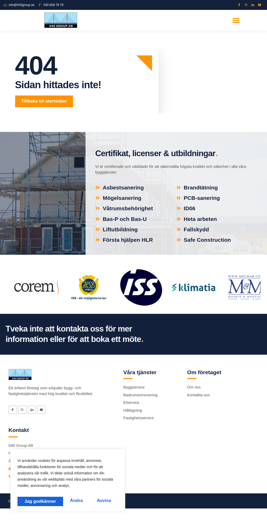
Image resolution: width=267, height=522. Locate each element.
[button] (236, 20)
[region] (67, 482)
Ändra (30, 501)
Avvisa (57, 501)
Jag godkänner (95, 501)
